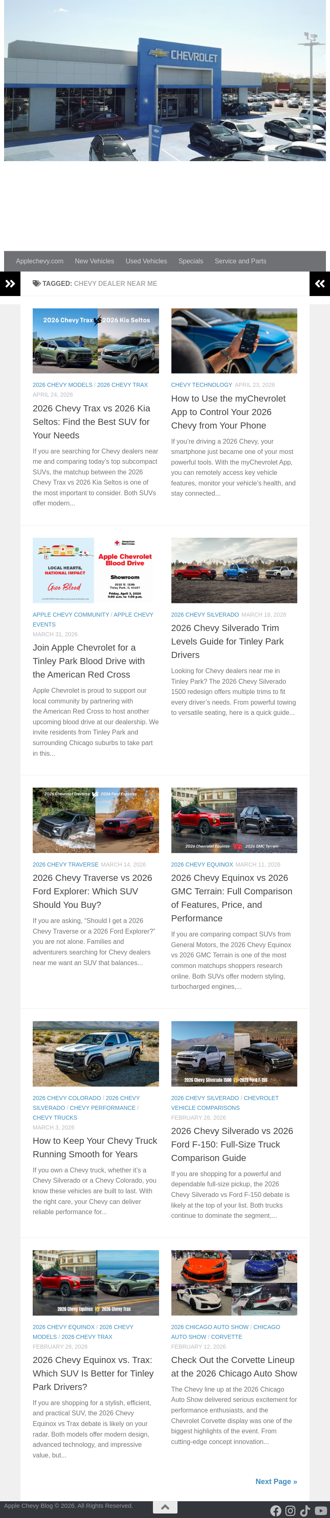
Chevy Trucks (55, 1117)
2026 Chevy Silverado (205, 614)
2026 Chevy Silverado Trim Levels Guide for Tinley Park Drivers (227, 641)
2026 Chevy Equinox (202, 864)
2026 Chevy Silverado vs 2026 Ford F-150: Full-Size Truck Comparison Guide (232, 1144)
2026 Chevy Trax (122, 385)
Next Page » (276, 1482)
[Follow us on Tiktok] (305, 1511)
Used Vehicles (146, 261)
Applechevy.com (39, 261)
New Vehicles (94, 261)
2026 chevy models (62, 385)
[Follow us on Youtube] (320, 1511)
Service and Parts (240, 261)
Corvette (226, 1337)
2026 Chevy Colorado (67, 1098)
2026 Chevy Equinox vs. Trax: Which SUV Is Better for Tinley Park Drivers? (93, 1373)
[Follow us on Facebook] (276, 1511)
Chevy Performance (103, 1108)
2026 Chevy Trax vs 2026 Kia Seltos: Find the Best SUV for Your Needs (91, 421)
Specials (191, 261)
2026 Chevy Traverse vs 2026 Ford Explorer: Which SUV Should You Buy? (92, 891)
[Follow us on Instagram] (290, 1511)
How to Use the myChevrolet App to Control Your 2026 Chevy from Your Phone (228, 412)
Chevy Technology (202, 385)
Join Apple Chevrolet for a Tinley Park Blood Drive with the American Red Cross (89, 661)
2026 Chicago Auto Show (210, 1327)
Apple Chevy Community (71, 614)
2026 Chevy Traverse (66, 864)
